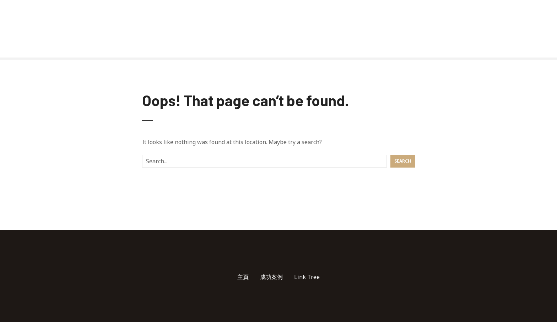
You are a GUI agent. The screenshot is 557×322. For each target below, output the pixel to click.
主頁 (243, 277)
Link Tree (307, 277)
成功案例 (271, 277)
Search (402, 161)
